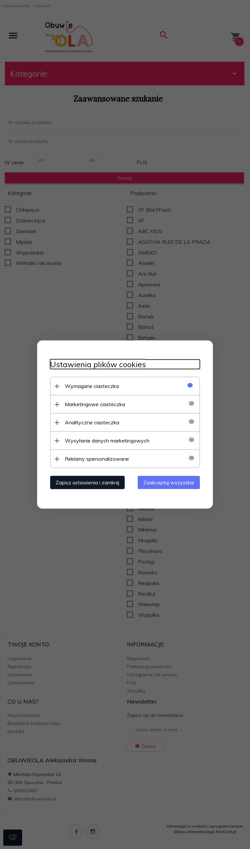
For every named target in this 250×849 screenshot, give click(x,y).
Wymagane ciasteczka (92, 386)
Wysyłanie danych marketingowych (107, 440)
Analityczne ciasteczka (92, 422)
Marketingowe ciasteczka (95, 404)
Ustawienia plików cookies (98, 364)
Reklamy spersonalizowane (97, 459)
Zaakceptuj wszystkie (168, 482)
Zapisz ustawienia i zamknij (87, 482)
